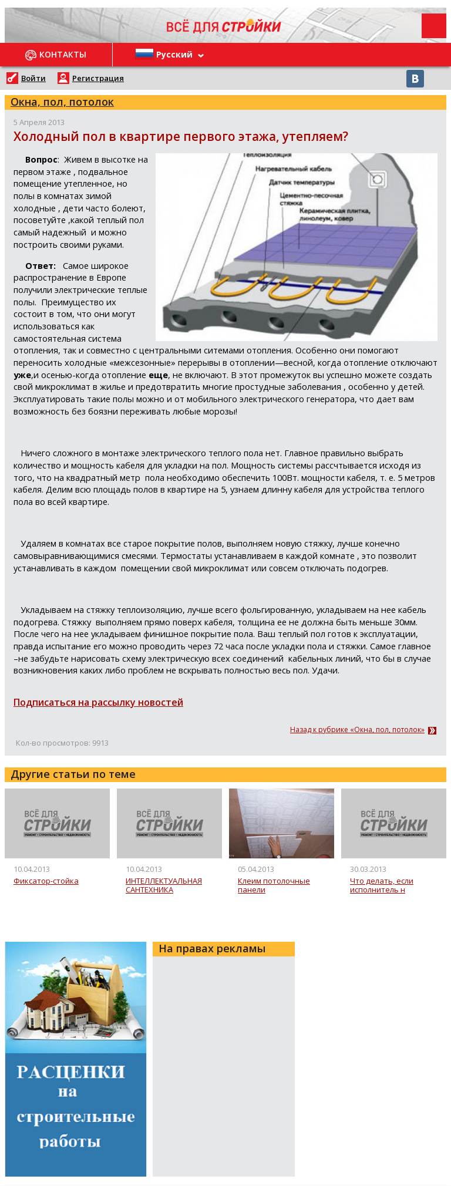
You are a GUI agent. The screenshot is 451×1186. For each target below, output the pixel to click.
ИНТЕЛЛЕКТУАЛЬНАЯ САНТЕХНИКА (164, 886)
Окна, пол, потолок (62, 102)
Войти (33, 78)
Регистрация (98, 78)
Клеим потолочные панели (274, 886)
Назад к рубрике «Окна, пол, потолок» (357, 729)
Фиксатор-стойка (46, 881)
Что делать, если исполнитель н (381, 886)
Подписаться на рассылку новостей (98, 702)
